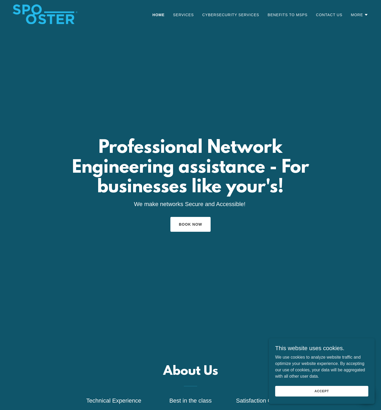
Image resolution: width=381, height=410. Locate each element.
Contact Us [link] (329, 15)
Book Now (190, 224)
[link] (45, 14)
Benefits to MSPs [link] (288, 15)
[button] (359, 15)
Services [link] (183, 15)
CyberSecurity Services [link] (230, 15)
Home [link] (158, 15)
